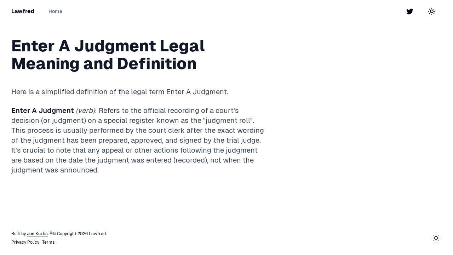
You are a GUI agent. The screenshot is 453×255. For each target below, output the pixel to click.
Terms (48, 242)
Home (55, 11)
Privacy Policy (25, 242)
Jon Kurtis (37, 233)
